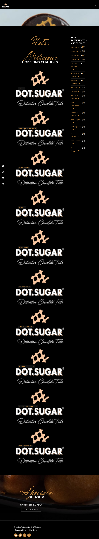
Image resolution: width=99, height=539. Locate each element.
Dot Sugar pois (76, 127)
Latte (21, 88)
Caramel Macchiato (27, 128)
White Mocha (24, 287)
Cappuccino (24, 168)
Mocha (22, 207)
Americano (23, 247)
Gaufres (74, 47)
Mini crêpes (75, 120)
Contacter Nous (20, 530)
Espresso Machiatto (28, 406)
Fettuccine (74, 51)
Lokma (73, 55)
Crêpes (73, 59)
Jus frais (74, 87)
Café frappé (75, 141)
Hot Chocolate (25, 446)
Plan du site (33, 530)
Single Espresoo (26, 326)
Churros (74, 91)
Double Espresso (26, 366)
